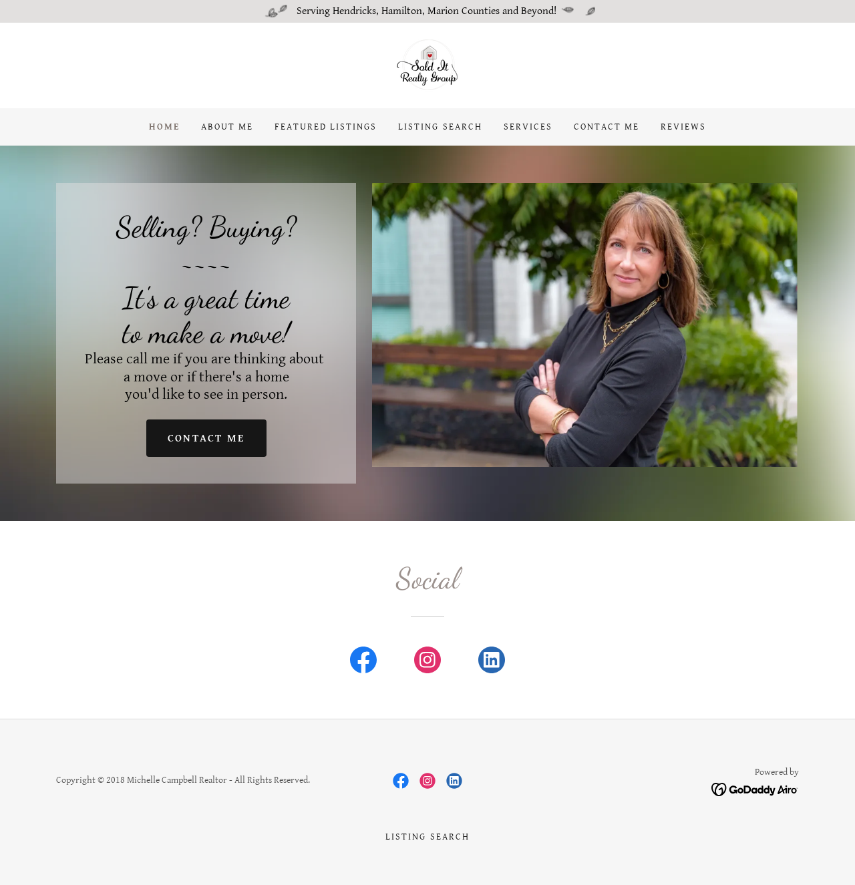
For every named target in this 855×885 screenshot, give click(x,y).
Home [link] (164, 127)
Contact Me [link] (606, 127)
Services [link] (528, 127)
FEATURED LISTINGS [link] (326, 127)
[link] (427, 65)
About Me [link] (227, 127)
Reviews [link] (683, 127)
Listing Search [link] (440, 127)
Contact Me (206, 438)
